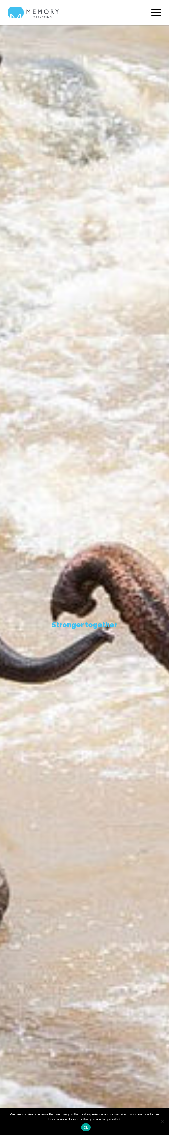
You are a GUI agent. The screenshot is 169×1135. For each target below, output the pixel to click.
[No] (162, 1121)
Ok (86, 1127)
